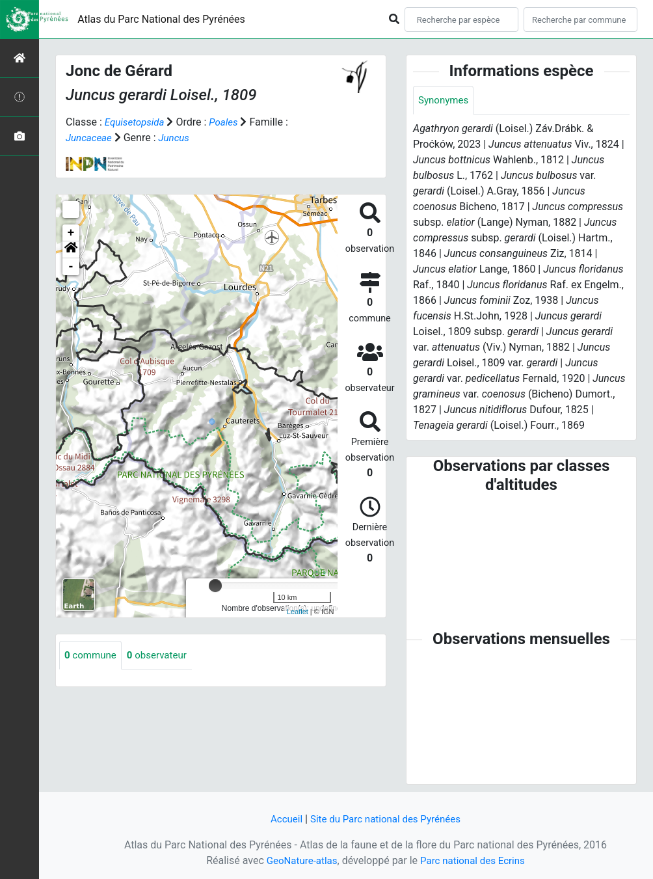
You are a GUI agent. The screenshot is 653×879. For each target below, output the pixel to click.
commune (92, 655)
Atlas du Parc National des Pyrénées (161, 19)
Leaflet (297, 611)
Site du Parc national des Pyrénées (386, 819)
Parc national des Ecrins (474, 860)
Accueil (282, 819)
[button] (70, 249)
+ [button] (71, 233)
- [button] (71, 267)
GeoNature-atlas (298, 860)
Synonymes (445, 100)
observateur (162, 655)
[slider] (215, 585)
